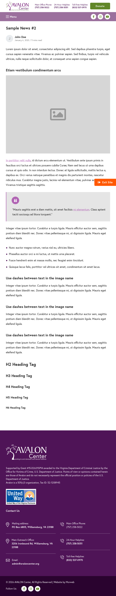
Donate (100, 6)
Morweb (70, 582)
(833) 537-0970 (79, 7)
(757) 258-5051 (61, 7)
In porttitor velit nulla (18, 160)
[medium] (93, 16)
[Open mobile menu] (11, 16)
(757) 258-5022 (42, 7)
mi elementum (81, 209)
